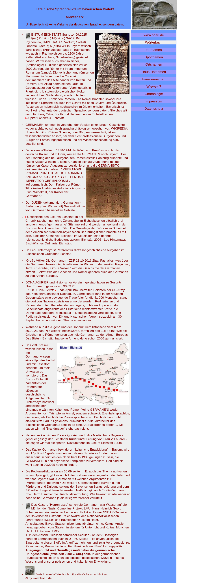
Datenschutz (153, 108)
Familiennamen (153, 79)
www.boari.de (154, 35)
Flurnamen (154, 50)
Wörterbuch (153, 42)
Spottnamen (154, 57)
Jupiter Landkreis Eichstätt (44, 118)
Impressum (153, 101)
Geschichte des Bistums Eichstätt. (50, 217)
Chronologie (154, 94)
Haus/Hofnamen (154, 72)
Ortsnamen (153, 64)
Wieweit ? (153, 86)
